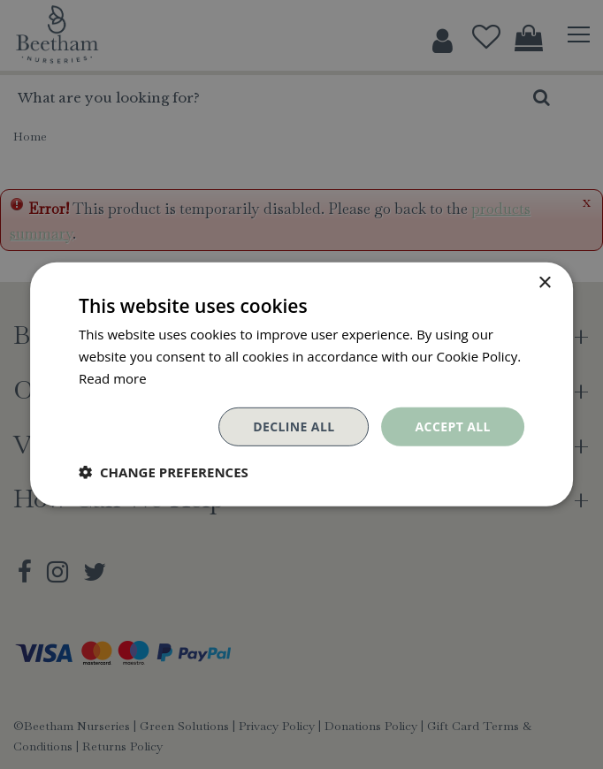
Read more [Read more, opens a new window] (113, 378)
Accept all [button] (453, 425)
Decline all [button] (293, 425)
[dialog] (301, 384)
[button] (163, 472)
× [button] (544, 283)
